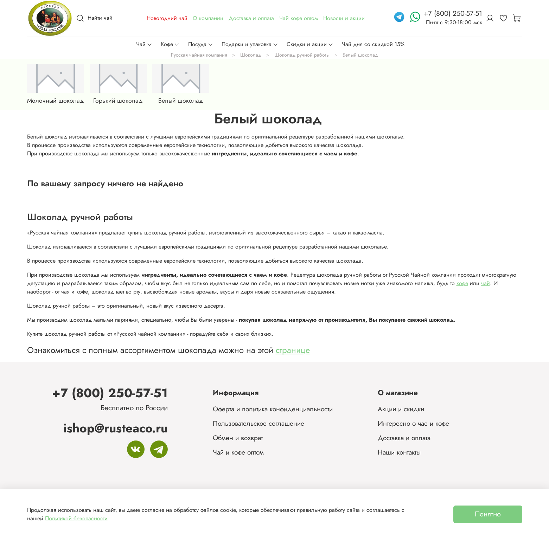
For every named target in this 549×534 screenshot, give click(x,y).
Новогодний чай (167, 18)
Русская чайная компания (199, 54)
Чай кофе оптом (298, 18)
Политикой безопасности (76, 518)
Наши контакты (399, 452)
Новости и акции (344, 18)
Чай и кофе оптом (238, 452)
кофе (462, 283)
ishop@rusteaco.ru (115, 428)
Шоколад (250, 54)
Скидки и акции (310, 44)
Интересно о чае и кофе (413, 423)
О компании (208, 18)
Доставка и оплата (251, 18)
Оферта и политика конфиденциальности (273, 409)
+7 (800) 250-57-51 (110, 393)
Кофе (170, 44)
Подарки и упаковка (250, 44)
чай (485, 283)
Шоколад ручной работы (302, 54)
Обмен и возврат (238, 438)
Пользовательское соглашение (258, 423)
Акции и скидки (401, 409)
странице (293, 350)
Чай (144, 44)
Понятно (488, 514)
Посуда (200, 44)
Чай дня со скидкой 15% (373, 44)
